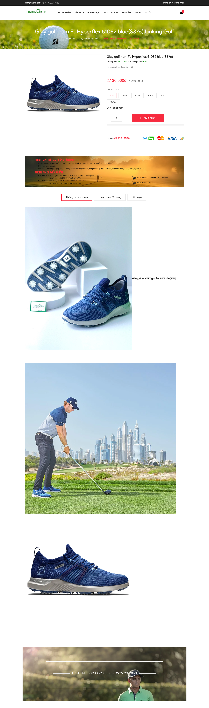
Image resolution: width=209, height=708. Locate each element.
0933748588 (53, 3)
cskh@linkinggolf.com (34, 3)
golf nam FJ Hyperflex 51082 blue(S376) (156, 278)
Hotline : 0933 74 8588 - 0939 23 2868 (104, 673)
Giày (81, 278)
